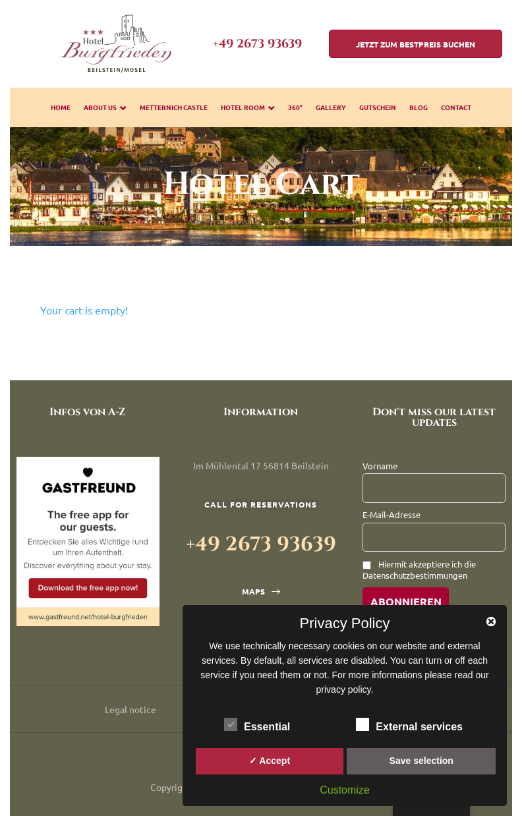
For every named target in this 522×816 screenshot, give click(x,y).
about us (105, 107)
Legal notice (130, 709)
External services (409, 724)
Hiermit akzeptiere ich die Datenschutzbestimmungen (419, 569)
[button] (415, 43)
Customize (345, 790)
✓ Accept (269, 760)
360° (295, 107)
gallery (331, 107)
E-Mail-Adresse (391, 514)
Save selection (421, 760)
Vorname (379, 465)
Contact (456, 107)
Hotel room (248, 107)
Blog (418, 107)
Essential (257, 724)
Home (61, 107)
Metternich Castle (174, 107)
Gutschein (377, 107)
